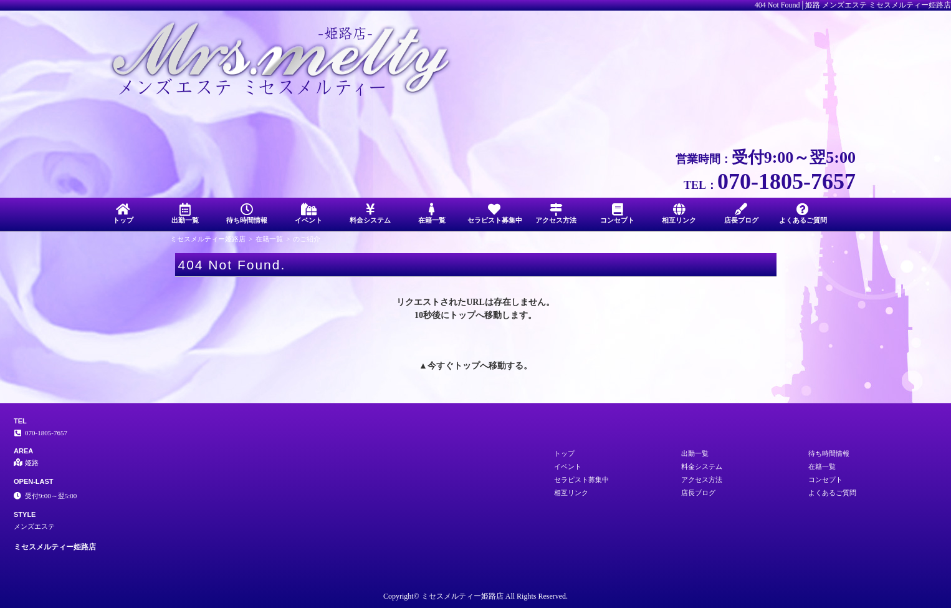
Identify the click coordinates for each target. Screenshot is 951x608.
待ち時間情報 (246, 213)
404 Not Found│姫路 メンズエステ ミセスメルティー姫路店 (853, 5)
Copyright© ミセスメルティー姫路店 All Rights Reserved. (475, 596)
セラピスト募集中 (494, 213)
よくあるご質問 (803, 213)
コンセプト (617, 213)
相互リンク (678, 213)
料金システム (370, 213)
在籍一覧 (432, 213)
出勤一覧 (184, 213)
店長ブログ (741, 213)
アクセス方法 (555, 213)
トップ (123, 213)
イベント (308, 213)
